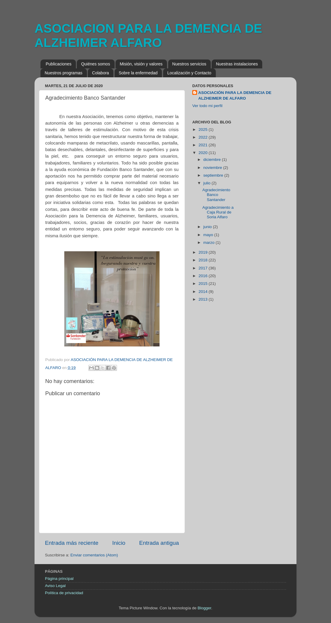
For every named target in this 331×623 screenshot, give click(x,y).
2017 (204, 268)
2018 (204, 260)
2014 (204, 291)
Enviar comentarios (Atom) (94, 555)
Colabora (100, 72)
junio (208, 227)
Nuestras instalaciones (237, 64)
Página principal (59, 578)
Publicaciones (58, 64)
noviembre (213, 167)
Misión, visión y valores (141, 64)
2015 (204, 283)
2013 (204, 299)
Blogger (204, 608)
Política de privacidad (64, 593)
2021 (204, 145)
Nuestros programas (63, 72)
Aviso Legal (55, 585)
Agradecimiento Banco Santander (216, 195)
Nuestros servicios (189, 64)
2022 (204, 137)
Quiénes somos (95, 64)
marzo (209, 242)
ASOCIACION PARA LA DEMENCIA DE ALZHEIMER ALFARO (148, 35)
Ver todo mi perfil (207, 105)
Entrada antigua (159, 543)
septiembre (213, 175)
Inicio (118, 543)
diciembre (212, 159)
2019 (204, 252)
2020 (204, 152)
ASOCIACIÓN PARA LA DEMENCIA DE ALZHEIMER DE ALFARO (234, 95)
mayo (208, 235)
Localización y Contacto (189, 72)
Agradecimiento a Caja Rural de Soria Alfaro (218, 212)
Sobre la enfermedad (138, 72)
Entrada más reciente (72, 543)
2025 (204, 129)
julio (207, 183)
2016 (204, 276)
